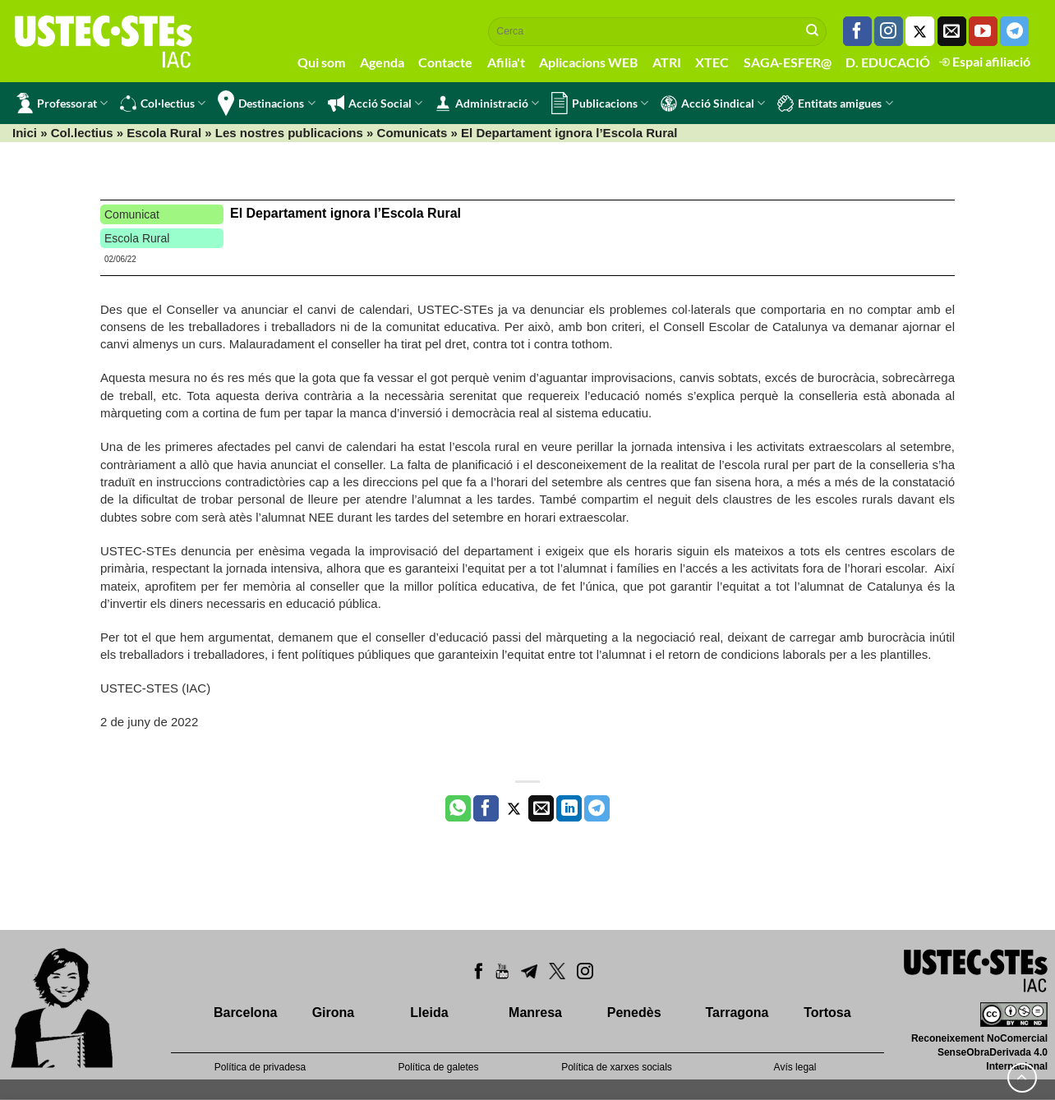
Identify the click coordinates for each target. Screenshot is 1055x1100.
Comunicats (412, 133)
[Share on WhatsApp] (458, 808)
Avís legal (795, 1067)
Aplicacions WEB (588, 62)
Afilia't (506, 62)
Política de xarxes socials (616, 1067)
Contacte (445, 62)
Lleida (429, 1012)
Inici (24, 133)
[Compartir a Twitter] (514, 808)
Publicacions (599, 103)
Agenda (382, 62)
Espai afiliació (984, 61)
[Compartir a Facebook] (486, 808)
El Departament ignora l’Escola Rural (345, 213)
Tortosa (827, 1012)
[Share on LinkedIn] (569, 808)
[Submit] (812, 31)
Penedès (634, 1012)
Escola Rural (164, 133)
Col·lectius (162, 103)
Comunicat (131, 214)
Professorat (62, 103)
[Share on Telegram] (597, 808)
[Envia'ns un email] (952, 31)
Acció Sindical (713, 103)
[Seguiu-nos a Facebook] (857, 31)
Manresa (535, 1012)
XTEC (712, 62)
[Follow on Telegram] (1014, 31)
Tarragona (736, 1012)
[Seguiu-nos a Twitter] (919, 31)
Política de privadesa (260, 1067)
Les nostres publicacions (289, 133)
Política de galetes (438, 1067)
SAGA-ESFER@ (788, 62)
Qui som (321, 62)
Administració (487, 103)
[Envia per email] (541, 808)
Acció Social (375, 103)
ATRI (666, 62)
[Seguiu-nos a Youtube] (983, 31)
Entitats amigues (834, 103)
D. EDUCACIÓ (887, 62)
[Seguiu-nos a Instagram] (888, 31)
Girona (333, 1012)
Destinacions (266, 103)
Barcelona (245, 1012)
